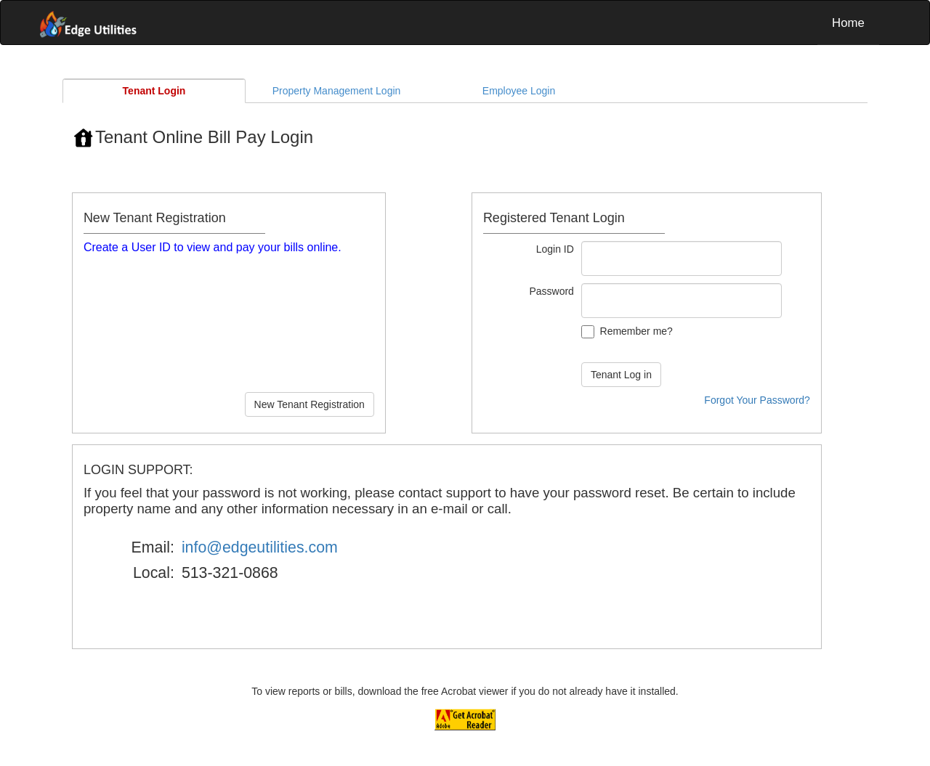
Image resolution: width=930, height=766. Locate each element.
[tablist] (465, 409)
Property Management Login (336, 91)
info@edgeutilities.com (260, 547)
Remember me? (636, 331)
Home (848, 23)
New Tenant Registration (309, 404)
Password (551, 291)
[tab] (154, 90)
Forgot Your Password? (757, 400)
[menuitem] (848, 22)
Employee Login (518, 91)
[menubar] (465, 22)
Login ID (555, 249)
